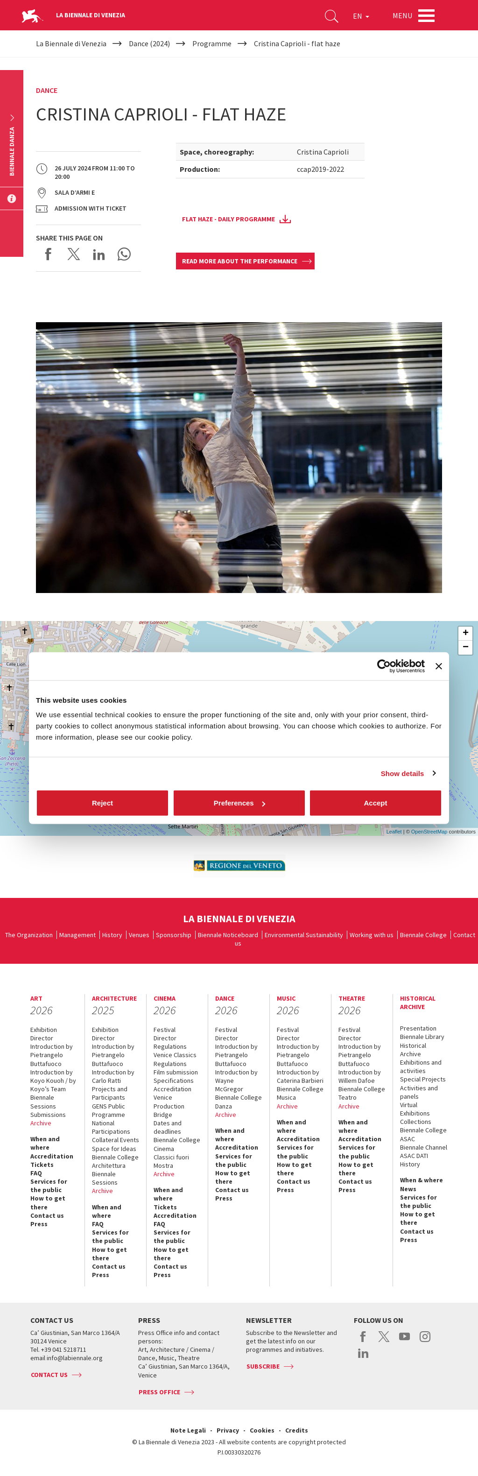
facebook (363, 1341)
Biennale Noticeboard (228, 935)
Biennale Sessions (43, 1101)
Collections (415, 1121)
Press (39, 1224)
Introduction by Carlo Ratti (113, 1076)
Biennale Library (422, 1036)
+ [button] (466, 634)
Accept (375, 803)
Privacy (228, 1430)
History (112, 935)
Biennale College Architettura (115, 1161)
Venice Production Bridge (169, 1105)
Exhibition (43, 1029)
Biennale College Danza (238, 1101)
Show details (402, 773)
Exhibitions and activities (421, 1066)
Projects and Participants (109, 1093)
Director (41, 1038)
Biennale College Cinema (177, 1144)
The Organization (29, 935)
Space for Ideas (114, 1148)
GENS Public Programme (108, 1110)
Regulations (170, 1046)
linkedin (363, 1358)
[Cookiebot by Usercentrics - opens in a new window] (384, 666)
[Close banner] (439, 666)
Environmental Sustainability (304, 935)
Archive (40, 1123)
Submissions (48, 1114)
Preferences (239, 803)
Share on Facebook (48, 254)
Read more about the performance (239, 261)
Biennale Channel (423, 1147)
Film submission (176, 1072)
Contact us (47, 1215)
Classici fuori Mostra (171, 1161)
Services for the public (48, 1185)
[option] (239, 866)
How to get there (47, 1202)
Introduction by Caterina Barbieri (300, 1076)
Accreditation (51, 1156)
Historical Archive (413, 1049)
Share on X (74, 254)
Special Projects (423, 1079)
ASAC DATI (414, 1155)
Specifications (174, 1080)
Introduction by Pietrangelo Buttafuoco (51, 1054)
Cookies (262, 1430)
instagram (425, 1341)
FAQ (36, 1173)
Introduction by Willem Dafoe (359, 1076)
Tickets (42, 1164)
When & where (421, 1180)
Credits (296, 1430)
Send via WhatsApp (124, 254)
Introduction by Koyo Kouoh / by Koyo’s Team (53, 1080)
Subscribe (263, 1366)
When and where (45, 1143)
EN (361, 16)
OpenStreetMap (429, 831)
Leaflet (394, 831)
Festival (165, 1029)
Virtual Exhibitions (415, 1109)
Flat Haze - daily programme (228, 219)
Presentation (418, 1028)
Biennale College (423, 935)
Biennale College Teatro (361, 1093)
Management (77, 935)
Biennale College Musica (300, 1093)
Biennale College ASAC (423, 1134)
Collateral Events (115, 1140)
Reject (102, 803)
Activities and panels (419, 1092)
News (408, 1189)
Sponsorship (173, 935)
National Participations (111, 1127)
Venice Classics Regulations (175, 1059)
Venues (139, 935)
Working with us (372, 935)
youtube (404, 1341)
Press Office (159, 1392)
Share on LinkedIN (99, 254)
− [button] (466, 648)
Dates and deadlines (168, 1127)
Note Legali (188, 1430)
